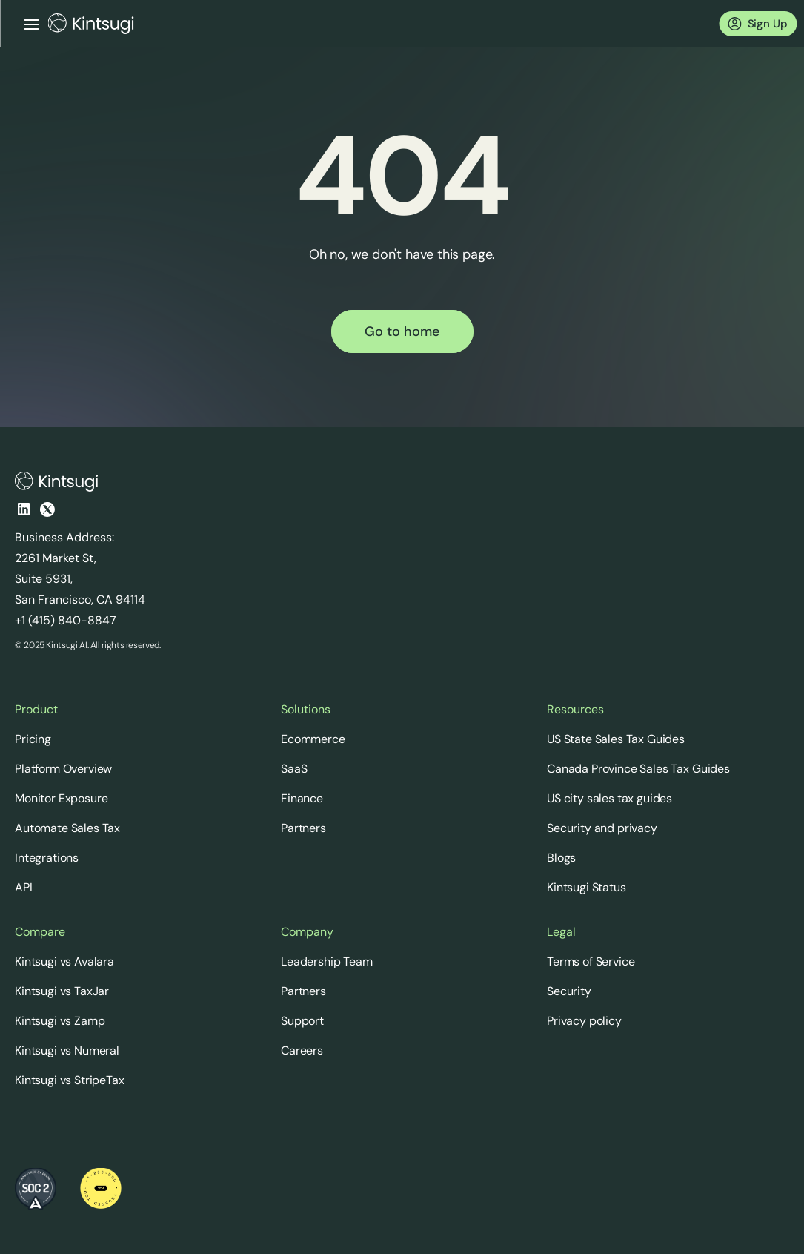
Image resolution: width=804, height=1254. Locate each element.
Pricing (33, 739)
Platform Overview (63, 768)
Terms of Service (590, 961)
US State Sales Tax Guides (616, 739)
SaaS (294, 768)
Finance (302, 798)
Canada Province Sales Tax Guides (638, 768)
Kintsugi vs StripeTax (69, 1080)
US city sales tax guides (609, 798)
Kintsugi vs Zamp (59, 1021)
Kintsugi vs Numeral (67, 1050)
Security (569, 991)
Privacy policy (584, 1021)
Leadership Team (327, 961)
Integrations (47, 857)
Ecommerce (313, 739)
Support (302, 1021)
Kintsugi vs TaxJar (62, 991)
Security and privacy (602, 828)
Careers (302, 1050)
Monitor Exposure (61, 798)
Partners (303, 828)
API (24, 887)
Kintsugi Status (586, 887)
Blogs (561, 857)
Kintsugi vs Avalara (64, 961)
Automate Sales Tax (67, 828)
